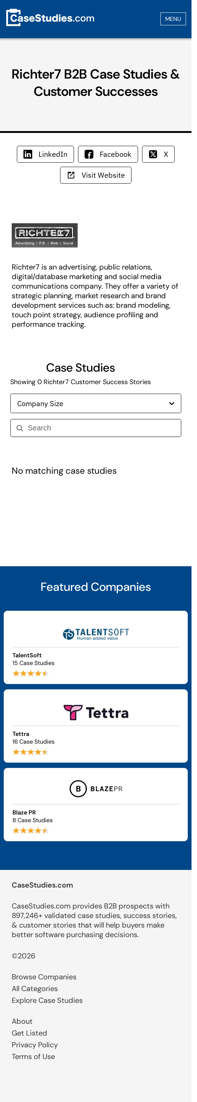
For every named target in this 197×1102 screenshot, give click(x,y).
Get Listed (29, 1033)
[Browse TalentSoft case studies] (96, 647)
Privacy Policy (35, 1044)
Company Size (95, 403)
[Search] (101, 428)
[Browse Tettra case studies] (96, 726)
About (22, 1021)
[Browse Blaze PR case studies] (96, 804)
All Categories (35, 988)
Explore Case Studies (47, 1000)
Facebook (108, 154)
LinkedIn (45, 154)
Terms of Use (33, 1056)
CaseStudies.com (42, 885)
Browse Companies (44, 977)
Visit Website (96, 175)
